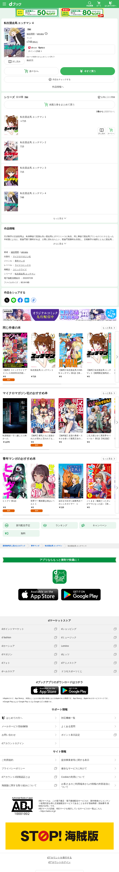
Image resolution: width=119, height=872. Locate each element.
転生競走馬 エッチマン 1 (33, 117)
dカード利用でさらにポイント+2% (40, 50)
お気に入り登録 (108, 97)
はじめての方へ (12, 712)
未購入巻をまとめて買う (62, 104)
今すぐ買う (90, 71)
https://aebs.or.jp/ (48, 806)
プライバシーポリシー (13, 763)
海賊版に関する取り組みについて (19, 780)
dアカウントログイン (13, 738)
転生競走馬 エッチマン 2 (33, 142)
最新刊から (110, 112)
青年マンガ (20, 261)
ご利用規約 (7, 754)
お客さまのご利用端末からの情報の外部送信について (85, 780)
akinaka (40, 29)
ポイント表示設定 (70, 729)
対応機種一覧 (68, 712)
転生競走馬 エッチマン (25, 274)
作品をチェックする (62, 79)
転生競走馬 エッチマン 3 (33, 167)
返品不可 (30, 53)
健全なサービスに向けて (74, 763)
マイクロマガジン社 (22, 256)
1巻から (100, 112)
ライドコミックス (23, 265)
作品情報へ (58, 86)
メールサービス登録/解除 (15, 721)
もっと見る (108, 328)
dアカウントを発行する (59, 852)
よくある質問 (68, 721)
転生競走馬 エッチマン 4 (33, 193)
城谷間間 (31, 29)
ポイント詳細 (34, 44)
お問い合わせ (9, 729)
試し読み (16, 61)
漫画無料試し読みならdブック (14, 540)
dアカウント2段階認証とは (16, 771)
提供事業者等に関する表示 (75, 754)
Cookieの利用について (73, 771)
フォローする (46, 29)
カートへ (33, 71)
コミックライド (20, 269)
